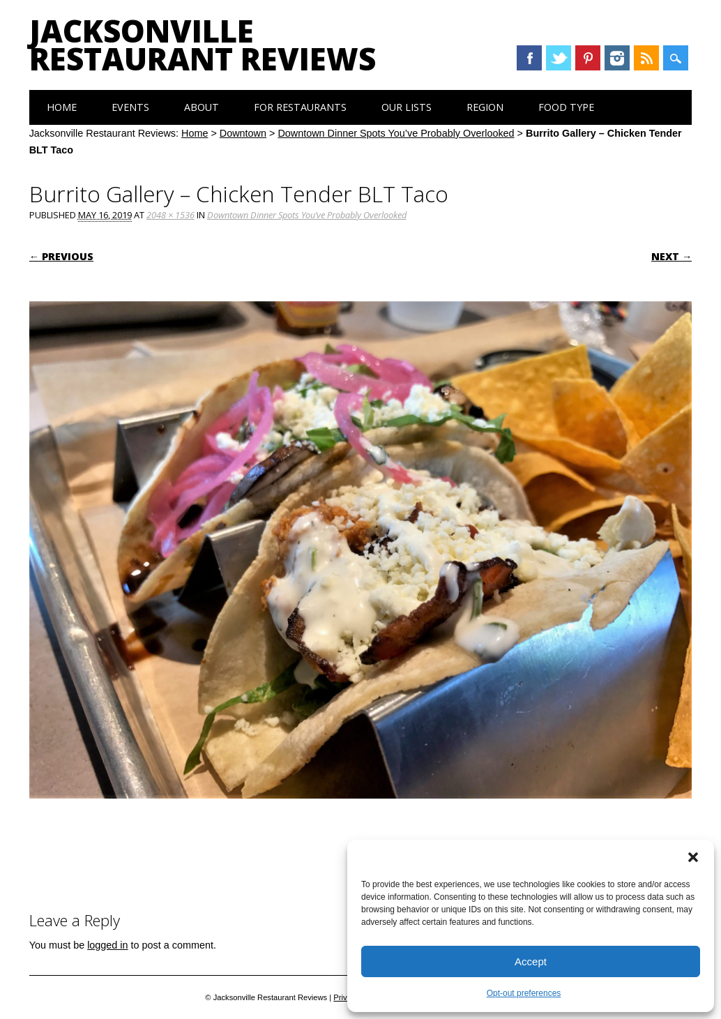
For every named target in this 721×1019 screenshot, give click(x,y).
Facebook (529, 57)
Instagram (617, 57)
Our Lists (406, 107)
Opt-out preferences (524, 993)
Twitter (558, 57)
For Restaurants (300, 107)
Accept (531, 961)
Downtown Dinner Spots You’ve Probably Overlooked (396, 133)
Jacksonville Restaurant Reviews (202, 45)
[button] (693, 857)
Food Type (566, 107)
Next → (671, 256)
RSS (646, 57)
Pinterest (587, 57)
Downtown (243, 133)
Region (484, 107)
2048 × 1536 (170, 215)
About (201, 107)
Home (62, 107)
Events (130, 107)
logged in (107, 945)
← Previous (61, 256)
